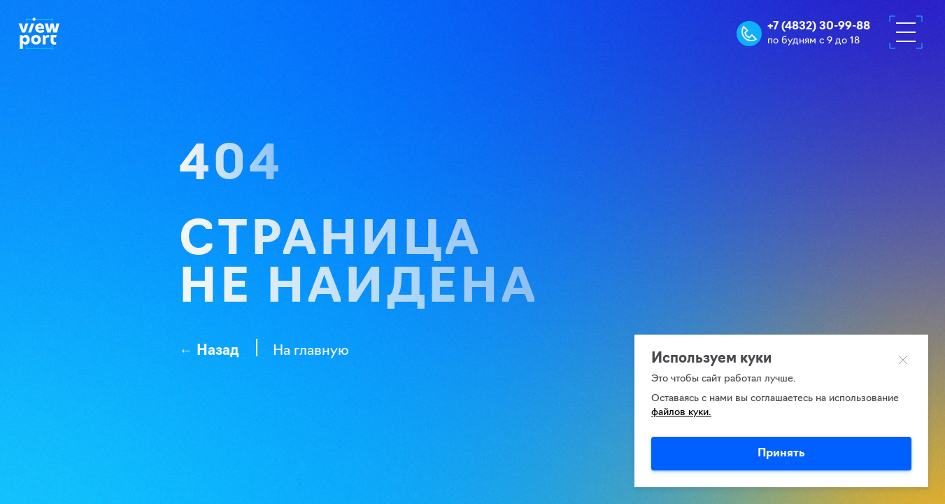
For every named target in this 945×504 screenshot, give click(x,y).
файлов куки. (681, 412)
